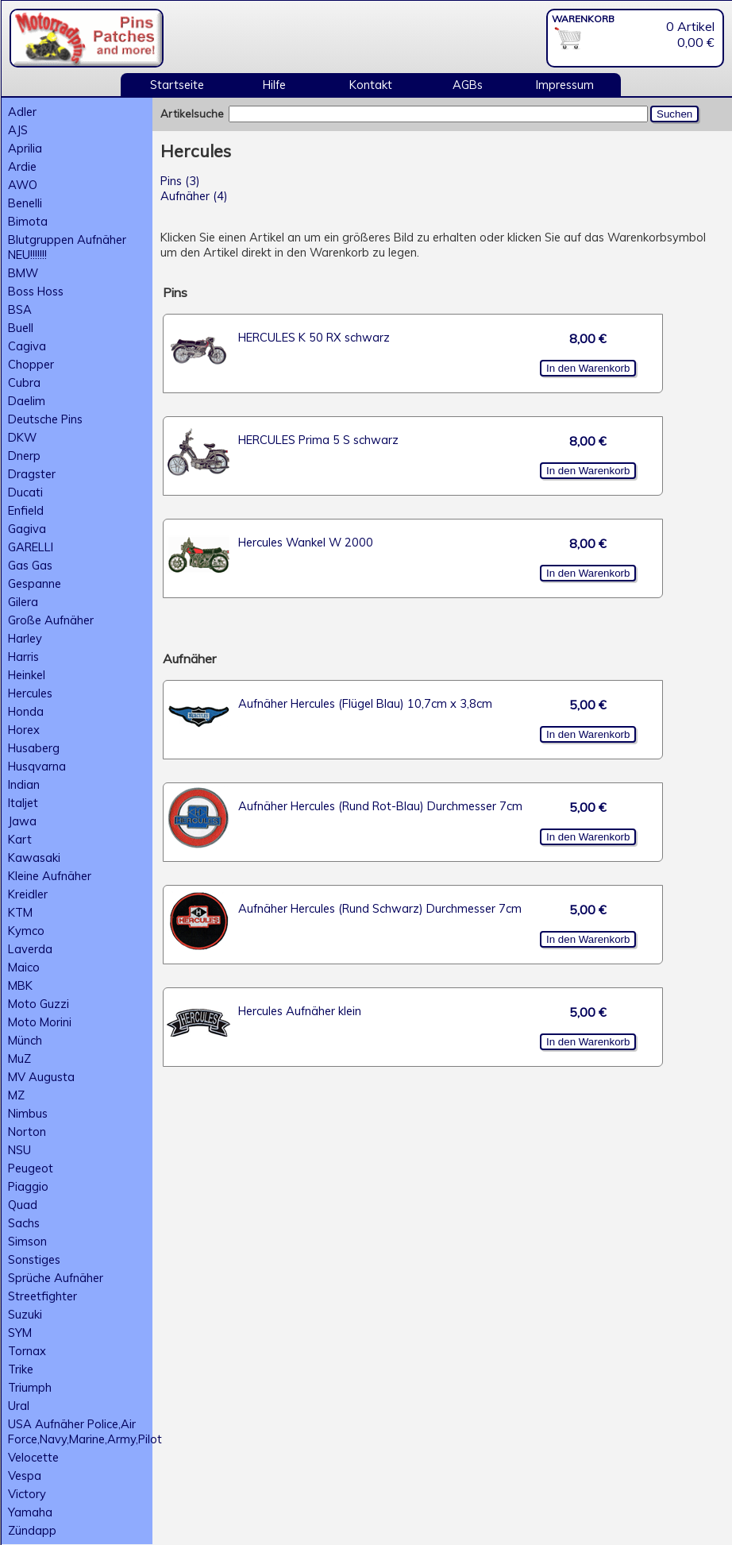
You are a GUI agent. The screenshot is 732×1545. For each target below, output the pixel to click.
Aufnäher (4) (194, 195)
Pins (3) (180, 180)
